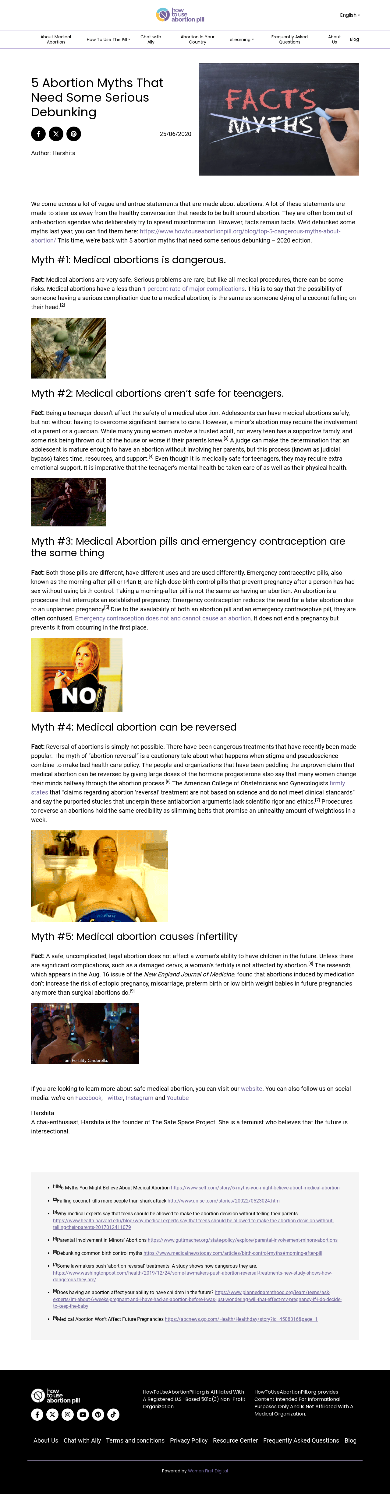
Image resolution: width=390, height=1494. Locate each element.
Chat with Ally (150, 39)
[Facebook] (37, 1414)
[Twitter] (52, 1414)
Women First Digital (208, 1471)
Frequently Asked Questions (289, 39)
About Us (334, 39)
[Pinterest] (73, 134)
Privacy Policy (188, 1440)
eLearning (240, 40)
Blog (354, 39)
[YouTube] (83, 1414)
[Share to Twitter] (56, 134)
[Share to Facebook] (38, 134)
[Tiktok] (113, 1414)
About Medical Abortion (56, 39)
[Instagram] (68, 1414)
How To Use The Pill (107, 40)
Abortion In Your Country (197, 39)
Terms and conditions (135, 1440)
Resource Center (235, 1440)
